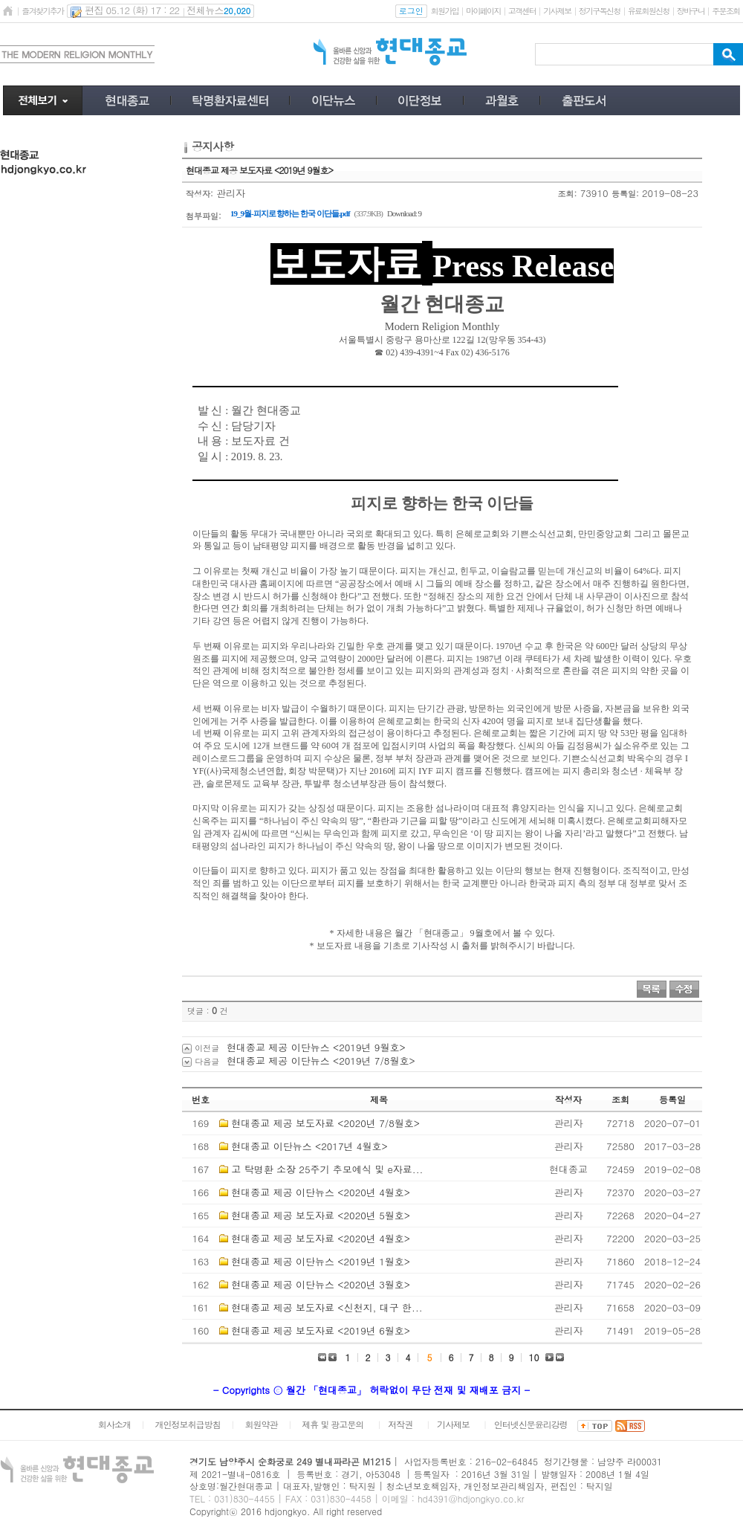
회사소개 (114, 1424)
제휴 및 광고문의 (332, 1424)
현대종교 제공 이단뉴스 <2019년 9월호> (316, 1047)
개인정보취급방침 (188, 1424)
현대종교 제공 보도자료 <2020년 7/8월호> (325, 1123)
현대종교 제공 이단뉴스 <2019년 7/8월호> (321, 1060)
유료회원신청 (648, 10)
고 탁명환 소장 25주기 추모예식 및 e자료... (327, 1169)
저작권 (400, 1424)
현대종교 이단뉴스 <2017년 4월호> (309, 1146)
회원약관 (260, 1424)
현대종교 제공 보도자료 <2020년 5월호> (320, 1215)
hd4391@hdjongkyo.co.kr (471, 1498)
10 (534, 1357)
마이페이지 (483, 10)
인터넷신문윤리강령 (531, 1424)
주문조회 (725, 10)
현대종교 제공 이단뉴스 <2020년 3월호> (320, 1284)
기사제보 (557, 10)
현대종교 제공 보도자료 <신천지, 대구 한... (326, 1307)
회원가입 (444, 10)
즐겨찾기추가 (42, 10)
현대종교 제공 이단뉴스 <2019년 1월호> (320, 1261)
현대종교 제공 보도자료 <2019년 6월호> (320, 1330)
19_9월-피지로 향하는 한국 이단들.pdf (290, 213)
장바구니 (690, 10)
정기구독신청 (599, 10)
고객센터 (522, 10)
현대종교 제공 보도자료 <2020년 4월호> (320, 1238)
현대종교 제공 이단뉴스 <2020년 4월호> (320, 1192)
